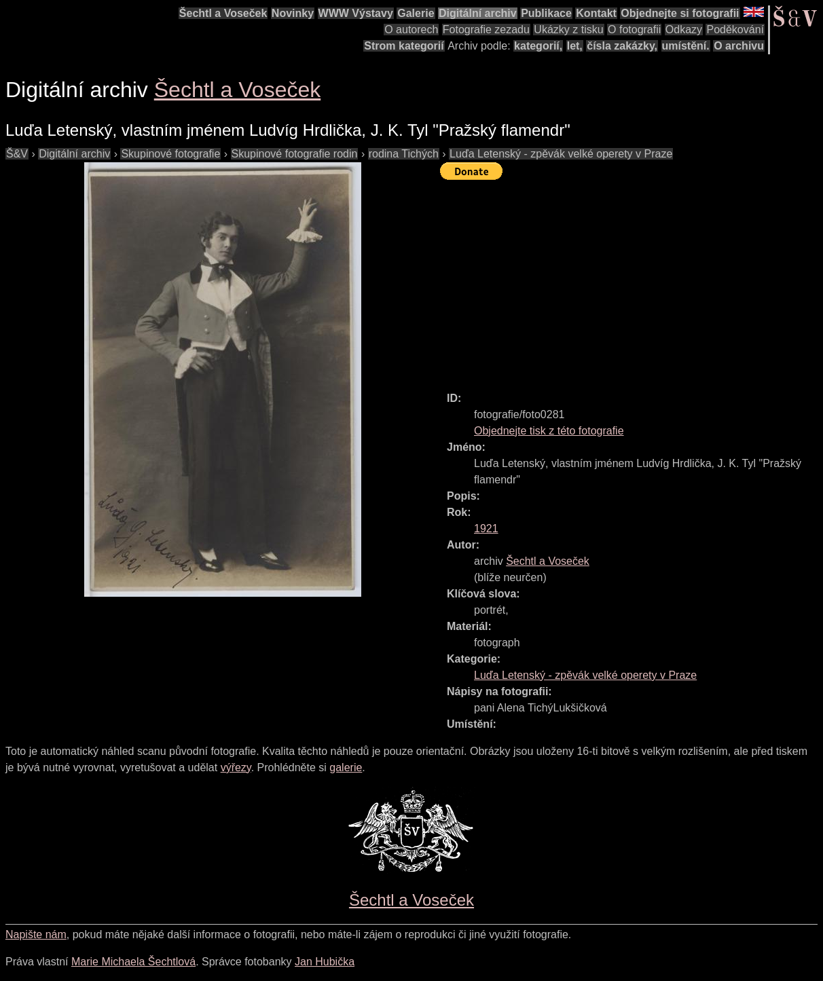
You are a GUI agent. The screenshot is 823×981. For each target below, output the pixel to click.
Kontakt (596, 13)
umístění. (686, 46)
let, (575, 46)
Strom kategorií (403, 46)
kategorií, (538, 46)
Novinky (293, 13)
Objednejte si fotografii (680, 13)
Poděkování (735, 29)
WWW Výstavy (355, 13)
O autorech (411, 29)
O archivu (739, 46)
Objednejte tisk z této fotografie (549, 431)
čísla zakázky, (622, 46)
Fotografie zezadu (486, 29)
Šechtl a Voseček (223, 13)
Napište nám (36, 934)
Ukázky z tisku (568, 29)
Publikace (546, 13)
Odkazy (683, 29)
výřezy (236, 767)
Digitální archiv (478, 13)
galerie (345, 767)
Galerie (415, 13)
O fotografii (634, 29)
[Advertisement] (631, 280)
